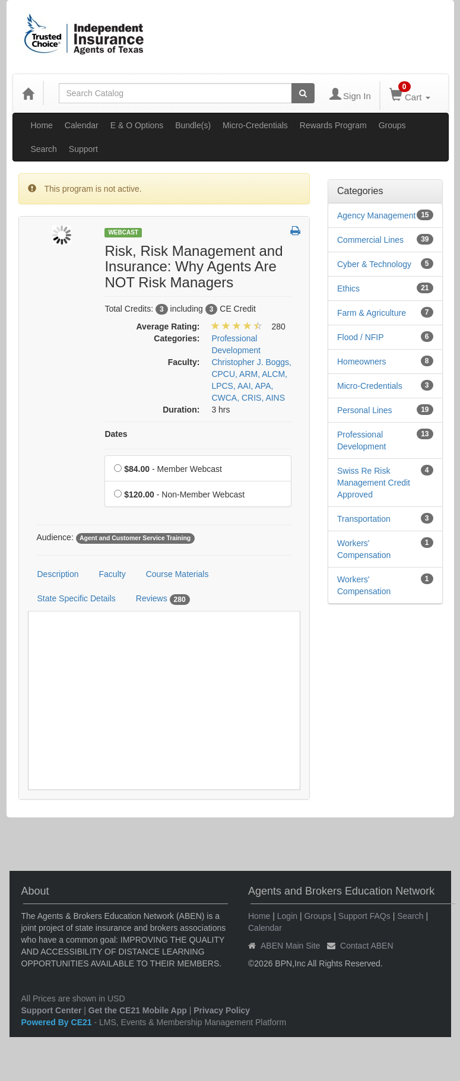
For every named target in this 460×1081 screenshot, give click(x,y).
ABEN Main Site (290, 945)
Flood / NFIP (360, 337)
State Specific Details (76, 598)
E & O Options (136, 125)
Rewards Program (333, 125)
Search (44, 149)
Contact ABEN (367, 945)
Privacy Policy (221, 1010)
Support (83, 149)
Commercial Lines (370, 240)
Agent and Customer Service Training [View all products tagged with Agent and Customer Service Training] (135, 537)
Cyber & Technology (374, 264)
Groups (392, 125)
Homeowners (361, 361)
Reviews (163, 599)
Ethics (348, 288)
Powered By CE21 (57, 1022)
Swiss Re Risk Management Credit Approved (373, 482)
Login (287, 916)
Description (58, 574)
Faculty (112, 574)
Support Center (51, 1010)
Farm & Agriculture (371, 313)
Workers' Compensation (364, 549)
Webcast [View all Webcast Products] (123, 232)
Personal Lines (364, 410)
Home (42, 125)
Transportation (364, 519)
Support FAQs (364, 916)
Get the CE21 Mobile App (137, 1010)
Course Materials (177, 574)
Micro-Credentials (255, 125)
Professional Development (361, 440)
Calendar (82, 125)
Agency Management (376, 215)
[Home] (28, 93)
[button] (295, 231)
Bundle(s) (193, 125)
